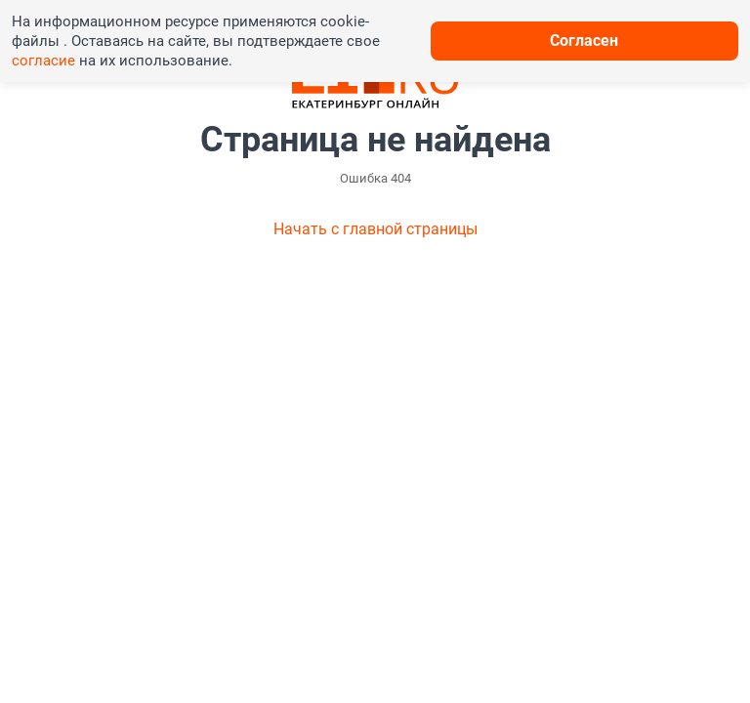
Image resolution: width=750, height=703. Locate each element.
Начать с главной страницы (375, 229)
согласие (43, 60)
